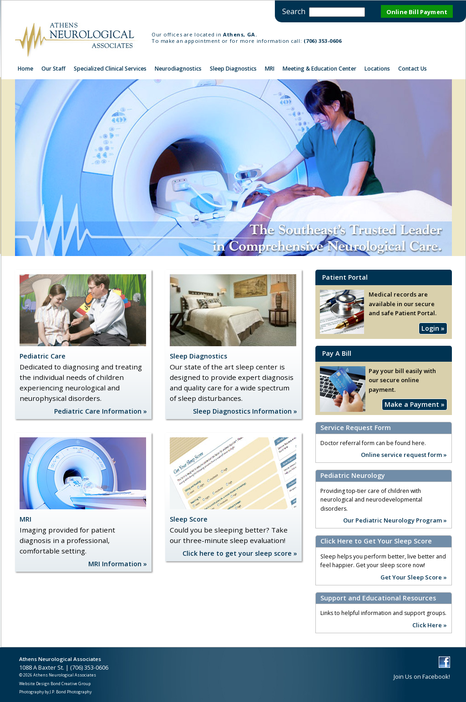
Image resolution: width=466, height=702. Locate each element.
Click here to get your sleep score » (239, 553)
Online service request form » (404, 454)
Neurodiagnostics (178, 68)
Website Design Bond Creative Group (55, 684)
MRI (269, 68)
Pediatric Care (43, 356)
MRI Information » (117, 563)
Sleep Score (189, 519)
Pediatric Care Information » (100, 411)
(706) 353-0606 (323, 40)
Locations (377, 68)
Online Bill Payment (416, 12)
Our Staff (53, 68)
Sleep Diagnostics (233, 68)
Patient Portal (345, 277)
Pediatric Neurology (352, 475)
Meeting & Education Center (319, 68)
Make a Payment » (415, 404)
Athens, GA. (240, 34)
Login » (433, 328)
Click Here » (429, 624)
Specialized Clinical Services (110, 68)
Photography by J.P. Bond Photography (55, 692)
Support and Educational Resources (378, 598)
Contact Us (412, 68)
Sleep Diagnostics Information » (245, 411)
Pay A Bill (336, 353)
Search (293, 11)
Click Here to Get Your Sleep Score (376, 541)
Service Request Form (355, 428)
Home (25, 68)
